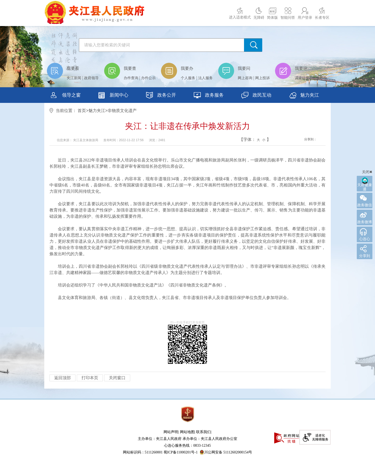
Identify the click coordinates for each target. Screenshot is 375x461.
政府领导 (91, 78)
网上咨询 (245, 78)
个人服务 (188, 78)
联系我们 (203, 432)
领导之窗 (66, 96)
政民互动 (256, 96)
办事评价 (319, 78)
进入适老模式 (240, 17)
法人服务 (205, 78)
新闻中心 (113, 96)
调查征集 (302, 78)
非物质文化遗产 (122, 110)
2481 (161, 140)
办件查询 (131, 78)
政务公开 (161, 96)
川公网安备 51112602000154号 (225, 452)
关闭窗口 (117, 378)
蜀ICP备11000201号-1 (181, 452)
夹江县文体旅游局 (85, 140)
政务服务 (209, 96)
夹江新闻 (74, 78)
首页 (82, 110)
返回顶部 (62, 378)
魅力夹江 (304, 96)
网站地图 (187, 432)
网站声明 (171, 432)
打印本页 (90, 378)
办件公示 (148, 78)
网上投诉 (262, 78)
